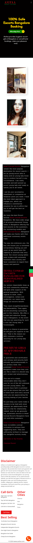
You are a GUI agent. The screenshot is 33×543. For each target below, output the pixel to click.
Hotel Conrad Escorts (12, 166)
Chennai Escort (10, 443)
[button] (31, 2)
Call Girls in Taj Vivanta (13, 439)
